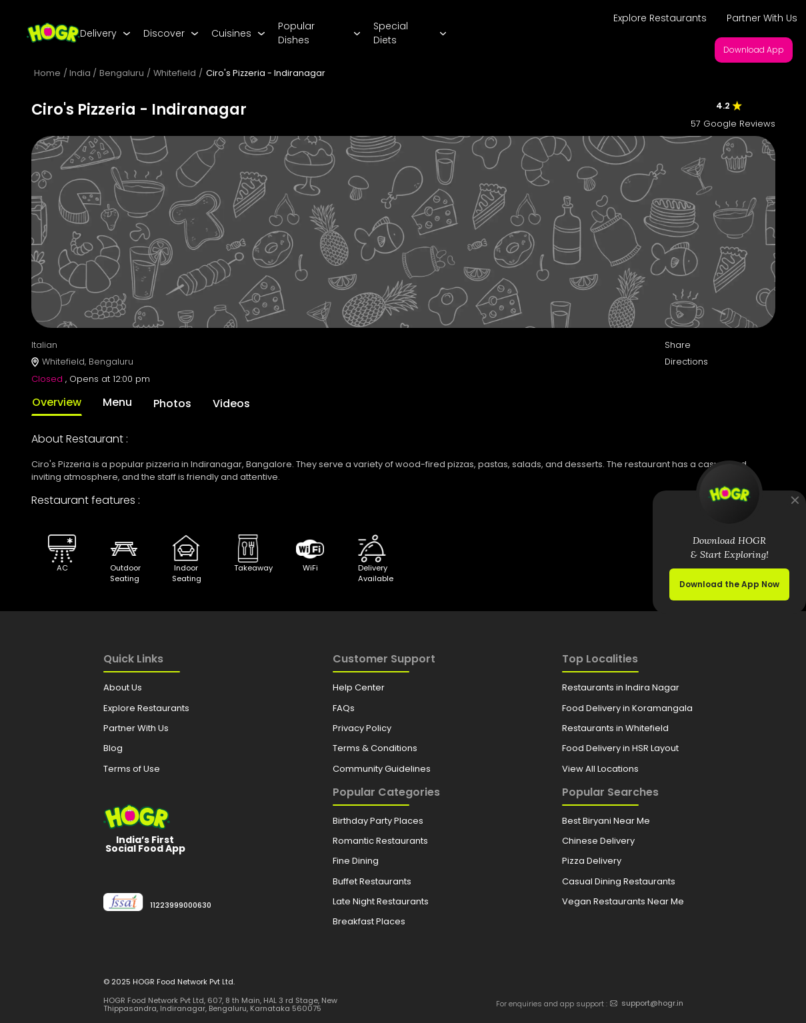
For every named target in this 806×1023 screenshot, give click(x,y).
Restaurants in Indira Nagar (620, 687)
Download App (753, 49)
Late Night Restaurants (381, 901)
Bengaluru (121, 73)
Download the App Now (729, 584)
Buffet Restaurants (372, 881)
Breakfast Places (369, 921)
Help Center (359, 687)
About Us (122, 687)
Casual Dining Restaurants (618, 881)
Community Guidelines (382, 768)
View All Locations (600, 768)
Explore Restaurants (660, 18)
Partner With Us (762, 18)
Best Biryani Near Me (606, 820)
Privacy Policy (362, 728)
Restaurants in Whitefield (615, 728)
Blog (113, 748)
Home (47, 73)
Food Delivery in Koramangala (627, 708)
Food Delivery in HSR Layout (620, 748)
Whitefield (174, 73)
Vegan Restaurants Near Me (623, 901)
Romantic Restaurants (380, 840)
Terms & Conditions (375, 748)
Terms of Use (131, 768)
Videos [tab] (231, 403)
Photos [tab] (172, 403)
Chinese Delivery (598, 840)
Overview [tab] (56, 402)
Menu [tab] (117, 402)
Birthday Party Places (378, 820)
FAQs (344, 708)
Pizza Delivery (591, 860)
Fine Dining (356, 860)
